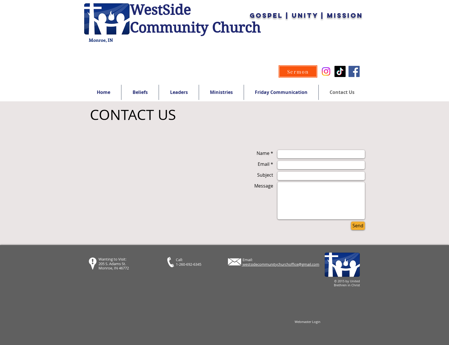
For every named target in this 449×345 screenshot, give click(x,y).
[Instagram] (326, 71)
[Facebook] (354, 71)
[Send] (358, 226)
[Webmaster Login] (307, 322)
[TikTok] (340, 71)
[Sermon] (298, 71)
